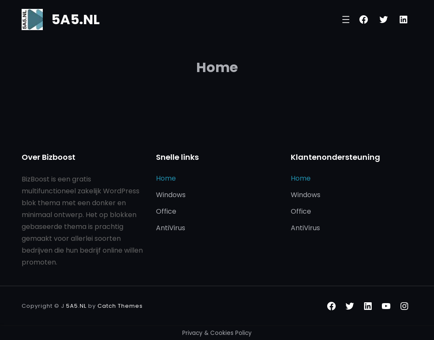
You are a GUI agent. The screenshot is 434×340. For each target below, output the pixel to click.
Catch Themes (120, 306)
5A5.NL (75, 19)
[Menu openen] (346, 19)
